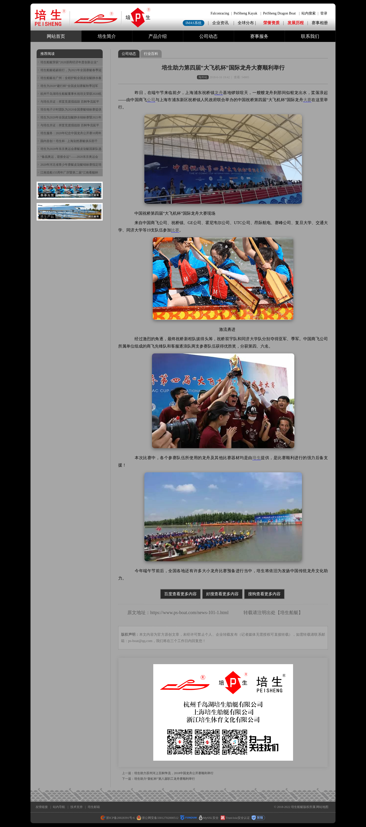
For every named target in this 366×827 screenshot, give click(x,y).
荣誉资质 (271, 23)
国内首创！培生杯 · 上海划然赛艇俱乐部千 (69, 141)
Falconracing (219, 13)
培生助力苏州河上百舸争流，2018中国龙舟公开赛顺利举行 (174, 773)
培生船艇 (289, 612)
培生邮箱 (94, 807)
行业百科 (151, 54)
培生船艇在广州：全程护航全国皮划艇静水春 (70, 78)
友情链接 (42, 807)
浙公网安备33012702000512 (157, 818)
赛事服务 (259, 36)
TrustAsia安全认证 (235, 818)
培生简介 (107, 36)
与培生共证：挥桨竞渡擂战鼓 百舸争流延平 (69, 101)
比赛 (175, 230)
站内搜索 (308, 13)
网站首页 (56, 36)
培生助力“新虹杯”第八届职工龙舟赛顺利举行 (164, 779)
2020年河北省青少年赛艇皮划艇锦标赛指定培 (70, 164)
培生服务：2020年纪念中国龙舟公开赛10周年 (70, 133)
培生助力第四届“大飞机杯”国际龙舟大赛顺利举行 (223, 68)
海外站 (202, 77)
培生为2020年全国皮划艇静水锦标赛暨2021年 (70, 117)
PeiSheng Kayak (245, 13)
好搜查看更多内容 (222, 594)
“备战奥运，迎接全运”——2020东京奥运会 (69, 157)
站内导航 (59, 807)
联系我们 (310, 36)
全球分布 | (247, 23)
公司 (151, 100)
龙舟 (219, 92)
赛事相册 (320, 23)
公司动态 (208, 36)
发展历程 (295, 23)
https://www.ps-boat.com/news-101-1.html (189, 612)
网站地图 (322, 807)
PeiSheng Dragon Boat (279, 13)
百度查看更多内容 (180, 594)
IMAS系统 (194, 23)
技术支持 (76, 807)
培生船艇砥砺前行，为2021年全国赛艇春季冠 (70, 70)
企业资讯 (220, 23)
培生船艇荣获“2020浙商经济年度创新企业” (69, 62)
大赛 (307, 100)
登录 (323, 13)
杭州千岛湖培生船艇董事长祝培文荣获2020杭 (70, 94)
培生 (256, 458)
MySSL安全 (209, 818)
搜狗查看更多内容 (264, 594)
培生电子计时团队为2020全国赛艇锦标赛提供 (70, 109)
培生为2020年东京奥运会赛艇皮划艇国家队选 (70, 149)
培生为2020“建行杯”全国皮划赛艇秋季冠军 (69, 86)
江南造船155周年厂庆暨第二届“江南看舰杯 (69, 172)
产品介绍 (157, 36)
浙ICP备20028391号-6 (117, 818)
